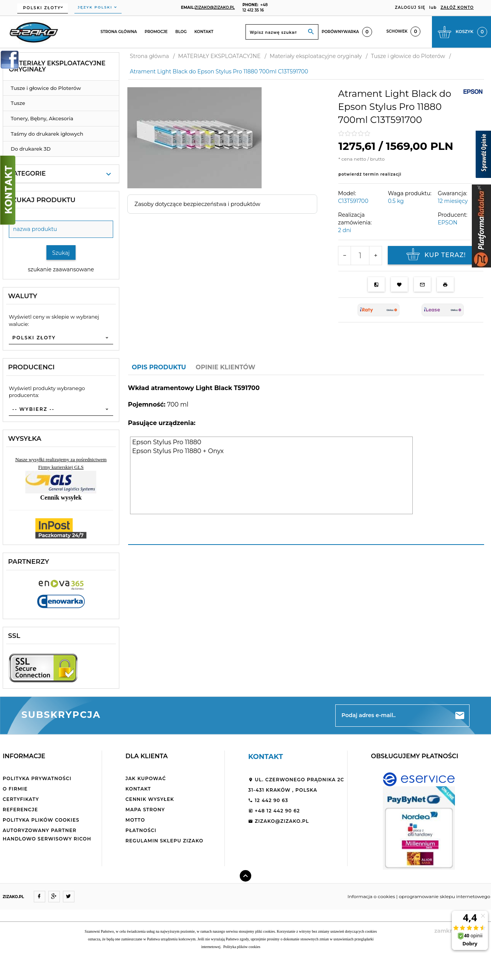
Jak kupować (145, 778)
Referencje (20, 809)
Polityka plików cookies (41, 820)
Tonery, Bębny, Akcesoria (42, 118)
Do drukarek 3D (31, 149)
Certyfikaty (21, 799)
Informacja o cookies (371, 896)
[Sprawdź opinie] (483, 156)
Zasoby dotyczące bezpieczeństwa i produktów (197, 204)
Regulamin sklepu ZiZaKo (164, 841)
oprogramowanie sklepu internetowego (444, 896)
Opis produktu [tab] (159, 367)
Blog (181, 31)
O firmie (15, 789)
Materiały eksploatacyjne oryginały (57, 66)
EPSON (447, 222)
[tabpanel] (306, 460)
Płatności (141, 830)
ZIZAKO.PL (13, 896)
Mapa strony (145, 809)
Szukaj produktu (42, 200)
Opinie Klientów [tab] (225, 367)
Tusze (18, 103)
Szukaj (61, 252)
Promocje (156, 31)
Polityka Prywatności (37, 778)
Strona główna (119, 31)
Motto (135, 820)
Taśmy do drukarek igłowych (47, 134)
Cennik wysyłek (149, 799)
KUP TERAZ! (435, 255)
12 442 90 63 (268, 800)
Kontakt (204, 31)
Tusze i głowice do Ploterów (46, 88)
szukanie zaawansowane (61, 269)
